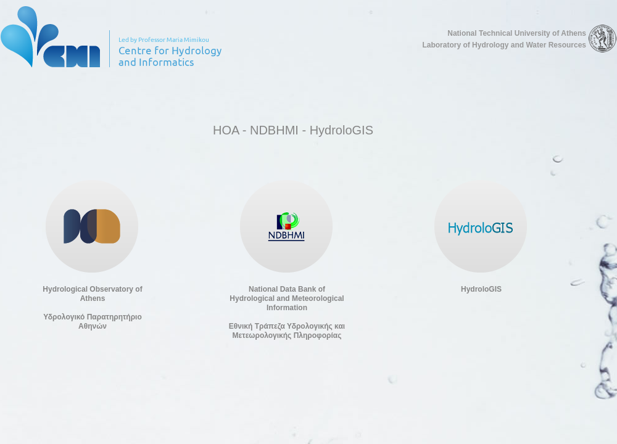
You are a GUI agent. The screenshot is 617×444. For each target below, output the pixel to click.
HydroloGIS (481, 289)
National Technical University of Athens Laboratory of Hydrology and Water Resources (504, 39)
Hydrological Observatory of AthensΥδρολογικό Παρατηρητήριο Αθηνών (92, 308)
